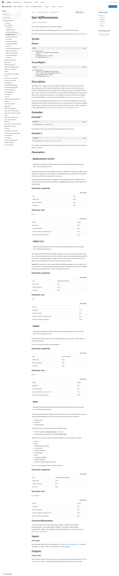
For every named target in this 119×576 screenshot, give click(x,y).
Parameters (103, 21)
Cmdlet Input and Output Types (69, 544)
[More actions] (86, 12)
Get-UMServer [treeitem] (8, 94)
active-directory (54, 12)
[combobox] (11, 14)
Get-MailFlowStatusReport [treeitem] (11, 85)
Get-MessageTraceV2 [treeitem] (10, 90)
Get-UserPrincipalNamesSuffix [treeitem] (13, 48)
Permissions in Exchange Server (76, 97)
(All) (34, 214)
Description (102, 17)
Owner (34, 374)
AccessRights (36, 495)
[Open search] (111, 2)
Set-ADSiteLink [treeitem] (8, 135)
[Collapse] (20, 10)
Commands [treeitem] (7, 23)
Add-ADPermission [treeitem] (10, 30)
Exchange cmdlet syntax (80, 34)
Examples (102, 19)
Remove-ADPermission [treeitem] (11, 50)
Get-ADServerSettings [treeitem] (11, 37)
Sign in (115, 2)
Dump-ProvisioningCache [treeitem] (12, 32)
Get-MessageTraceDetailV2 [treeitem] (11, 87)
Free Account (113, 6)
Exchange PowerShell (41, 22)
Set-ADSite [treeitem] (8, 57)
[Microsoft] (3, 2)
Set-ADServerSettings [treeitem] (11, 55)
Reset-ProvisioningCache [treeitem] (12, 53)
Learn (33, 12)
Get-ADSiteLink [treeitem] (8, 83)
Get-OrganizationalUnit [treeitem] (11, 43)
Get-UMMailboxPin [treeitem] (9, 92)
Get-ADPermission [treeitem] (10, 34)
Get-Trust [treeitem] (8, 46)
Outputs (102, 26)
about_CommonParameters (39, 531)
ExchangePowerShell (42, 12)
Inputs (101, 23)
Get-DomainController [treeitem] (11, 41)
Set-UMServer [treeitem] (8, 138)
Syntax (101, 15)
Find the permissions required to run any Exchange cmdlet (62, 107)
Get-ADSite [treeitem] (8, 39)
